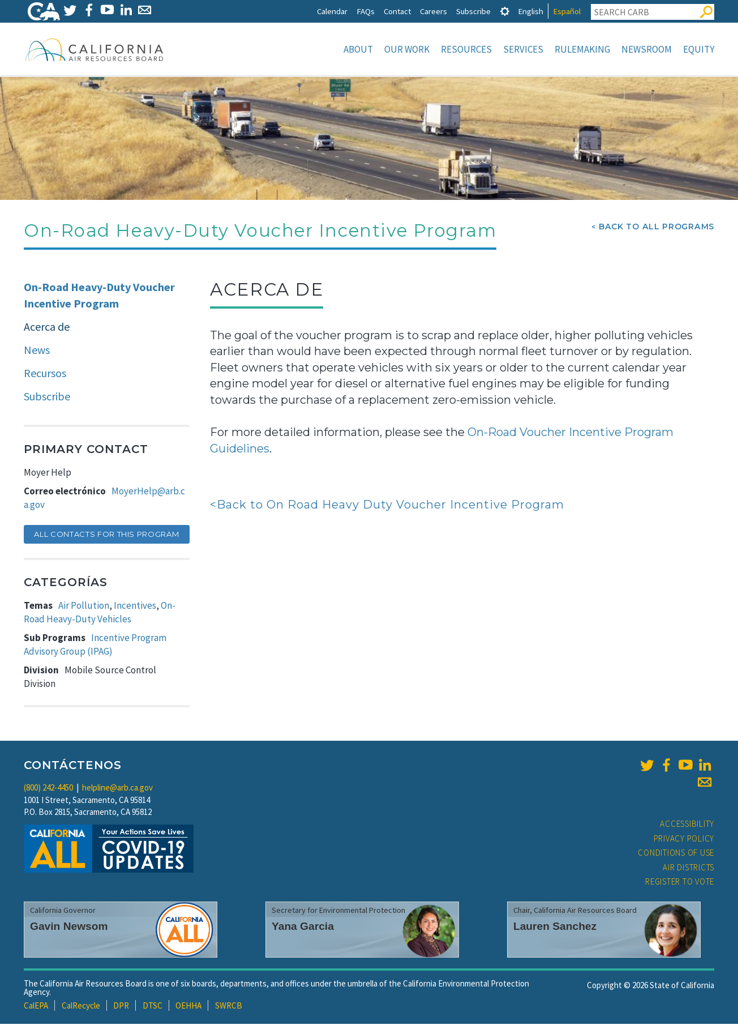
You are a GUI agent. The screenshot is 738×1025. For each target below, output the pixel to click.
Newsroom (646, 49)
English (530, 11)
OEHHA (188, 1006)
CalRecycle (81, 1006)
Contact (397, 11)
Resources (466, 49)
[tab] (505, 11)
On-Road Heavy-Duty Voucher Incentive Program (99, 296)
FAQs (366, 11)
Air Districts (688, 868)
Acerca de (47, 328)
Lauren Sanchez (555, 927)
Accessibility (687, 824)
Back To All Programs (656, 228)
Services (523, 49)
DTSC (152, 1006)
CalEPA (36, 1006)
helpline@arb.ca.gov (117, 788)
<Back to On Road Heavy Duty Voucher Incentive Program (387, 505)
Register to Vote (679, 882)
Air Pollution (83, 606)
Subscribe (473, 11)
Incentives (135, 606)
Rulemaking (582, 49)
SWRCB (228, 1006)
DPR (121, 1006)
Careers (433, 11)
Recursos (45, 374)
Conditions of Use (676, 853)
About (358, 49)
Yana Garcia (303, 927)
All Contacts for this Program (106, 535)
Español (567, 11)
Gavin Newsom (69, 927)
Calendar (332, 11)
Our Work (407, 49)
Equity (698, 49)
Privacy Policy (684, 839)
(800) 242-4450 (48, 788)
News (37, 351)
